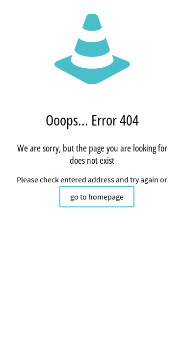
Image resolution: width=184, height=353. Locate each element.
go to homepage (97, 197)
